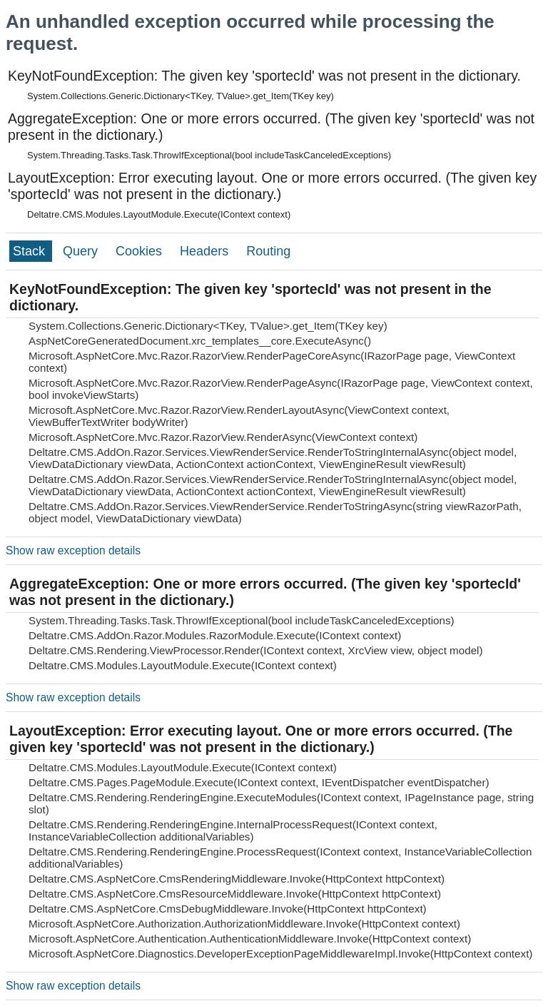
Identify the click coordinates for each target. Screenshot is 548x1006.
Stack (31, 251)
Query (82, 251)
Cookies (141, 251)
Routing (268, 251)
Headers (206, 251)
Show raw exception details (73, 550)
